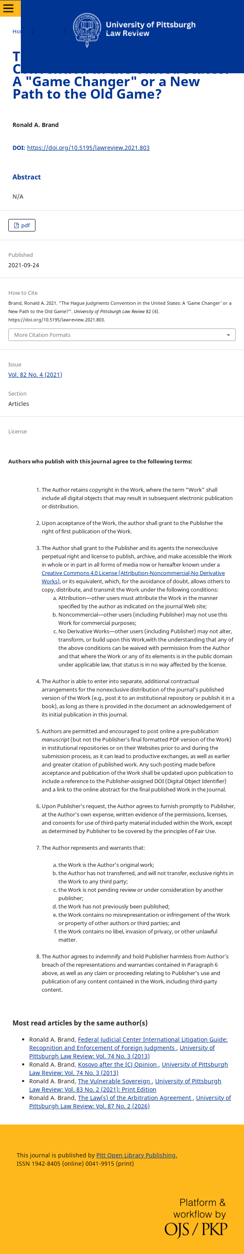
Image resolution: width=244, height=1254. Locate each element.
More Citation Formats (42, 334)
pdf (25, 225)
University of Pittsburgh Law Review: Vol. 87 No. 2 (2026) (130, 1102)
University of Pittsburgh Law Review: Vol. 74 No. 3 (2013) (122, 1052)
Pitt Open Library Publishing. (136, 1155)
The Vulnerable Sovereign (115, 1081)
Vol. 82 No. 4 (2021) (93, 31)
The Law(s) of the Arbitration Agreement (135, 1098)
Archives (48, 31)
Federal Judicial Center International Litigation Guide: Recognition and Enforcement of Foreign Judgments (128, 1043)
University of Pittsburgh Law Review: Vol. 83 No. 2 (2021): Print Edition (125, 1085)
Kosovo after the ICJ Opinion (118, 1064)
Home (20, 31)
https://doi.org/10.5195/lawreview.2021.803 (88, 148)
